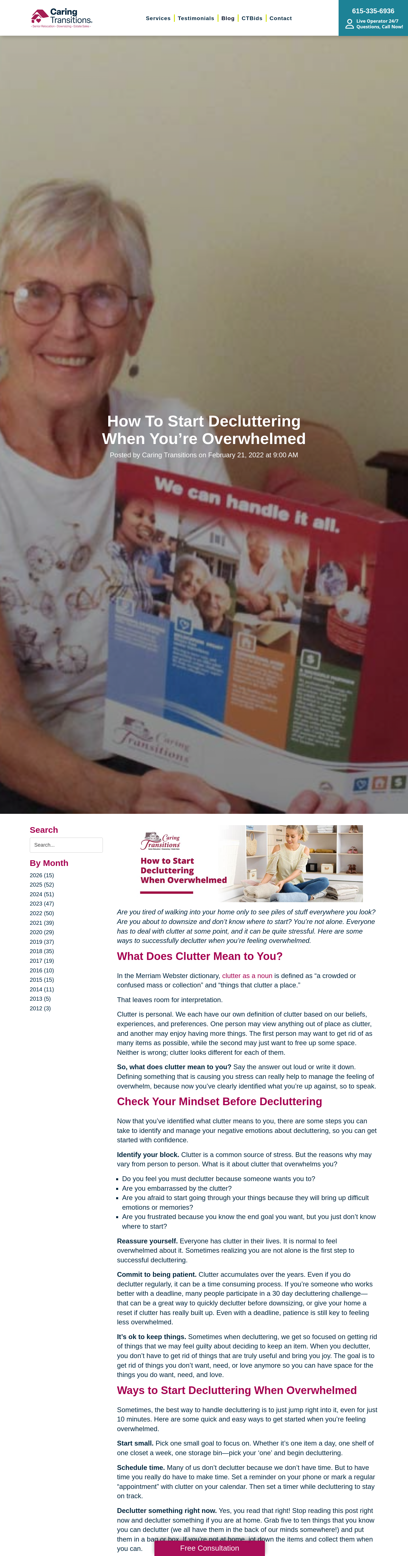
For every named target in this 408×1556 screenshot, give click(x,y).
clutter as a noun (247, 975)
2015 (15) (42, 980)
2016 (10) (42, 970)
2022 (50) (42, 913)
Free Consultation (209, 1548)
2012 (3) (40, 1008)
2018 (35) (42, 951)
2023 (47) (42, 903)
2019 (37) (42, 942)
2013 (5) (40, 999)
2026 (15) (42, 875)
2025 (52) (42, 884)
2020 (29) (42, 932)
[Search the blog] (66, 845)
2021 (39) (42, 923)
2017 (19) (42, 961)
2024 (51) (42, 894)
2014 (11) (42, 989)
